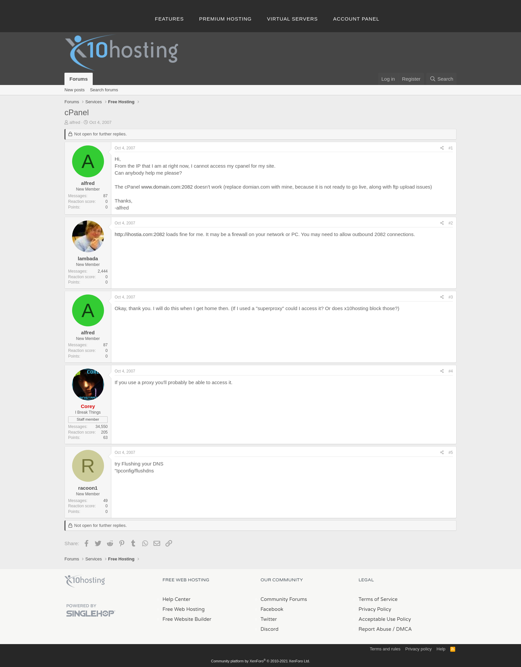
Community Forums (283, 599)
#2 (451, 223)
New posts (74, 89)
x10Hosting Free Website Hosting (84, 581)
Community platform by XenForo (260, 661)
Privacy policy (418, 648)
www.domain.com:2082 (167, 187)
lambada (88, 258)
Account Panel (356, 19)
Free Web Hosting (183, 609)
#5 (451, 452)
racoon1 (87, 488)
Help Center (176, 599)
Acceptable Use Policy (385, 619)
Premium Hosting (225, 19)
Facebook (271, 609)
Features (169, 19)
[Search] (441, 79)
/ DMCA (402, 629)
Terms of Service (378, 599)
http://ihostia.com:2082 (140, 234)
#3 (451, 297)
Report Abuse (375, 629)
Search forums (104, 89)
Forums (78, 79)
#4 (451, 371)
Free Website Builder (186, 619)
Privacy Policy (375, 609)
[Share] (442, 148)
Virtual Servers (292, 19)
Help (441, 648)
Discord (269, 629)
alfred (74, 122)
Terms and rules (385, 648)
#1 (451, 148)
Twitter (268, 619)
